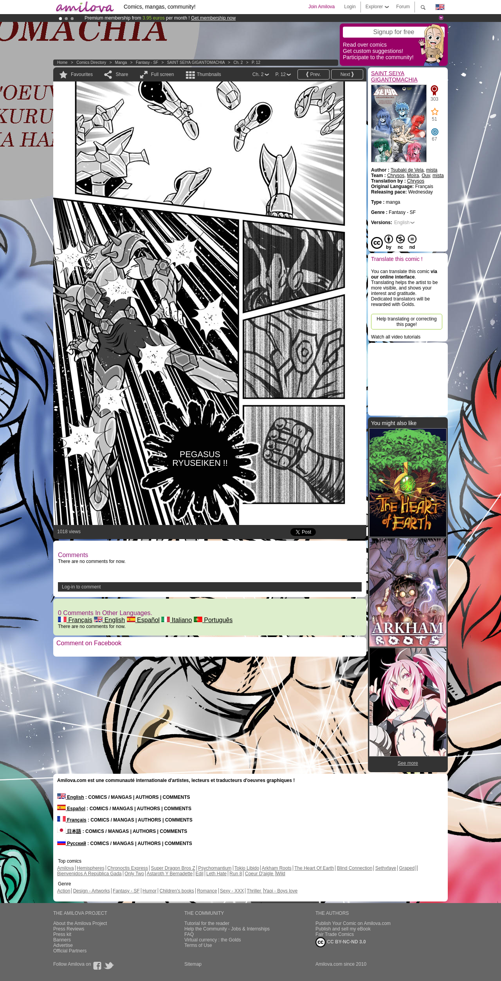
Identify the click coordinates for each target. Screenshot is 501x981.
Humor (149, 891)
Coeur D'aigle (260, 873)
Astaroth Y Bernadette (170, 873)
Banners (62, 940)
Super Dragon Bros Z (173, 868)
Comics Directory (91, 62)
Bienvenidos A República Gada (89, 873)
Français (75, 620)
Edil (200, 873)
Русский (71, 843)
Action (63, 891)
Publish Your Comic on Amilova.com (353, 923)
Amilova (65, 868)
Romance (207, 891)
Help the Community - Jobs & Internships (227, 929)
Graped (406, 868)
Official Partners (70, 951)
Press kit (62, 934)
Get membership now (213, 18)
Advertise (63, 945)
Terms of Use (198, 945)
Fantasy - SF (147, 62)
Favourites (82, 74)
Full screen (162, 74)
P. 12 (256, 62)
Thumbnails (209, 74)
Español (143, 620)
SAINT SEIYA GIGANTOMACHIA (196, 62)
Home (62, 62)
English (109, 620)
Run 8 (235, 873)
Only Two (134, 873)
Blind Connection (355, 868)
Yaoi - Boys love (280, 891)
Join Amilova (321, 6)
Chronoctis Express (127, 868)
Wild (280, 873)
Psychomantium (214, 868)
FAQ (189, 934)
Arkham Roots (277, 868)
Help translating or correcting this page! (406, 321)
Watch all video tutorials (395, 337)
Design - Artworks (91, 891)
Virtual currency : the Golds (212, 940)
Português (213, 620)
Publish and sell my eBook (343, 929)
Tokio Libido (246, 868)
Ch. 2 (238, 62)
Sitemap (193, 964)
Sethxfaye (385, 868)
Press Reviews (68, 929)
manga (121, 62)
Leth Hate (216, 873)
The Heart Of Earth (314, 868)
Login (349, 6)
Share (121, 74)
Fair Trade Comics (334, 934)
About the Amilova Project (80, 923)
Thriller (254, 891)
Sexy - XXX (232, 891)
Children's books (176, 891)
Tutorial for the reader (206, 923)
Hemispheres (91, 868)
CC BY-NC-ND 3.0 (340, 942)
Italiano (176, 620)
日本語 (69, 831)
